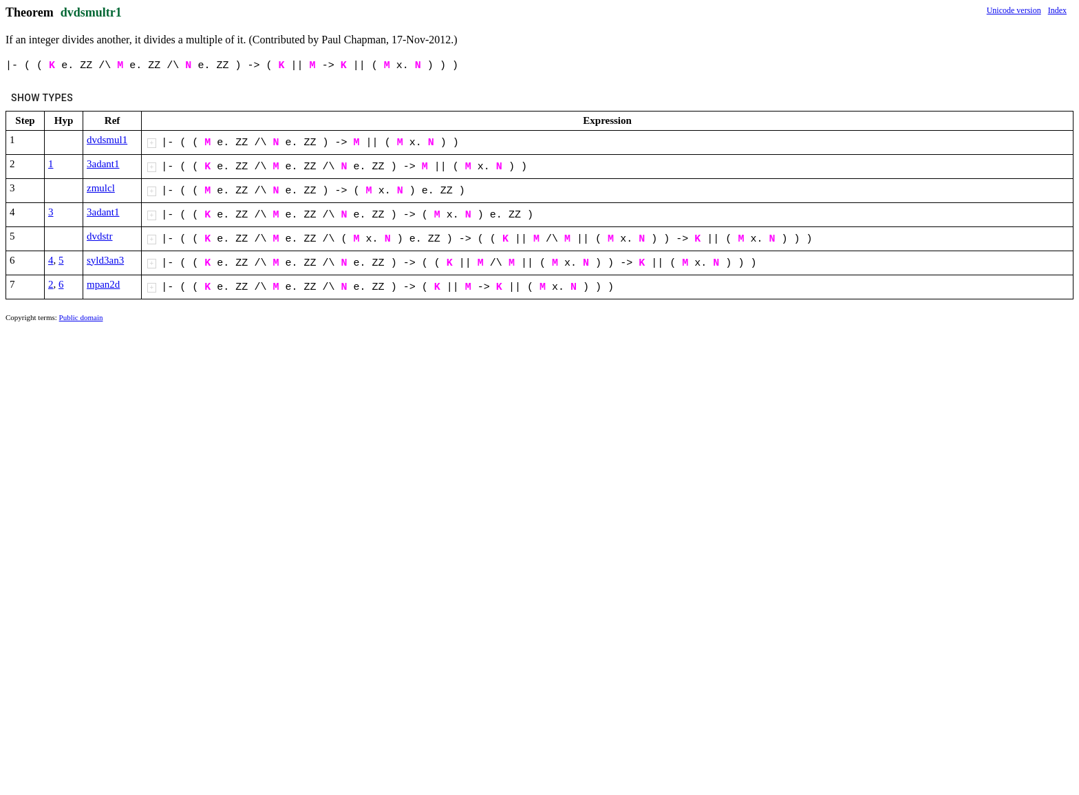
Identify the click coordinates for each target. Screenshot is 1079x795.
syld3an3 (105, 260)
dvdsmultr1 (91, 12)
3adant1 (103, 163)
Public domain (81, 317)
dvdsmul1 (107, 139)
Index (1057, 10)
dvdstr (100, 236)
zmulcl (101, 187)
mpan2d (103, 284)
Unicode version (1014, 10)
